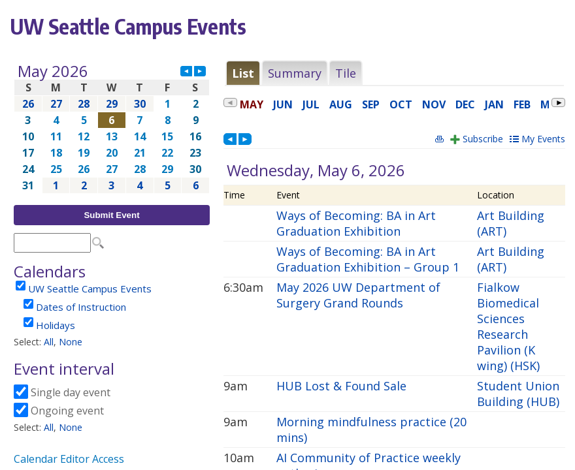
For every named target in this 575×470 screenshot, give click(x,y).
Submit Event (111, 215)
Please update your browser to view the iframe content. (112, 128)
